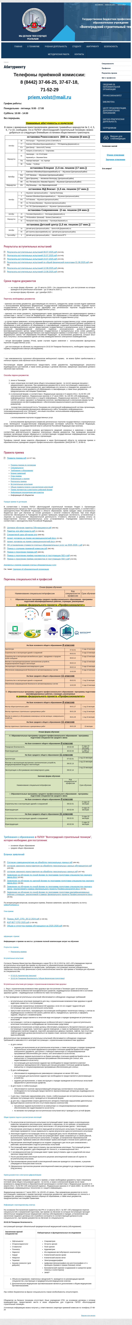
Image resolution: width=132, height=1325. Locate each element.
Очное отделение (115, 155)
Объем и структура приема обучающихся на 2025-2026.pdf (34, 926)
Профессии (106, 68)
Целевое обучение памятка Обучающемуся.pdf (29, 528)
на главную (99, 4)
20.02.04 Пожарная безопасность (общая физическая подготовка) (38, 978)
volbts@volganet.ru (11, 905)
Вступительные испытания (21, 484)
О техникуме (33, 46)
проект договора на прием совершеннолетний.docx (31, 541)
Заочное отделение (115, 159)
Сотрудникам (109, 128)
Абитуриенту (92, 46)
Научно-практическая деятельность (113, 120)
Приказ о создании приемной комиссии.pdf (27, 548)
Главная (18, 46)
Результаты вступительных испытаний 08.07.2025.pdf (32, 252)
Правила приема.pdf (16, 458)
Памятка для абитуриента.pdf (21, 531)
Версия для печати (88, 1315)
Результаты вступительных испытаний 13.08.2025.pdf (32, 272)
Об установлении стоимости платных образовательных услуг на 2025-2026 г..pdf (44, 545)
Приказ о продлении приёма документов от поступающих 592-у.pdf (38, 559)
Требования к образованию (22, 470)
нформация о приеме (11, 936)
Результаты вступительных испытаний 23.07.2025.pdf (32, 259)
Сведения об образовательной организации (31, 569)
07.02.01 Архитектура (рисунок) (23, 976)
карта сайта (121, 4)
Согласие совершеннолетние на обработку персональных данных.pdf (39, 862)
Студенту (76, 46)
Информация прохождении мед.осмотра (27, 492)
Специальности (17, 468)
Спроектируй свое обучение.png (22, 535)
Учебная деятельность (56, 46)
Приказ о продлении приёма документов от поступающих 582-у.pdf (38, 555)
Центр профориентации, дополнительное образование (114, 110)
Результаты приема (19, 481)
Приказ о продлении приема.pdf (22, 552)
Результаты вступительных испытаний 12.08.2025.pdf (32, 268)
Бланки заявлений (18, 473)
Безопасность (111, 46)
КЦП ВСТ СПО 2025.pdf (18, 922)
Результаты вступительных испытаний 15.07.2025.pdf (32, 255)
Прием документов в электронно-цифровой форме (31, 490)
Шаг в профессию (108, 78)
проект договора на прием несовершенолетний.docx (31, 538)
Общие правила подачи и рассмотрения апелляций (32, 487)
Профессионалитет (112, 95)
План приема (16, 476)
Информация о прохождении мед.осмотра (19, 1205)
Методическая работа (58, 54)
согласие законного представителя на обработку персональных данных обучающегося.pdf (49, 866)
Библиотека (108, 102)
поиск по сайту (110, 4)
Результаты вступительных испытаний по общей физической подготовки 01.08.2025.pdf (48, 262)
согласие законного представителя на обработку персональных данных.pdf (42, 871)
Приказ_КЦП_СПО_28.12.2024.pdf (23, 919)
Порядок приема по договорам (23, 465)
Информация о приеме (20, 479)
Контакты (79, 54)
